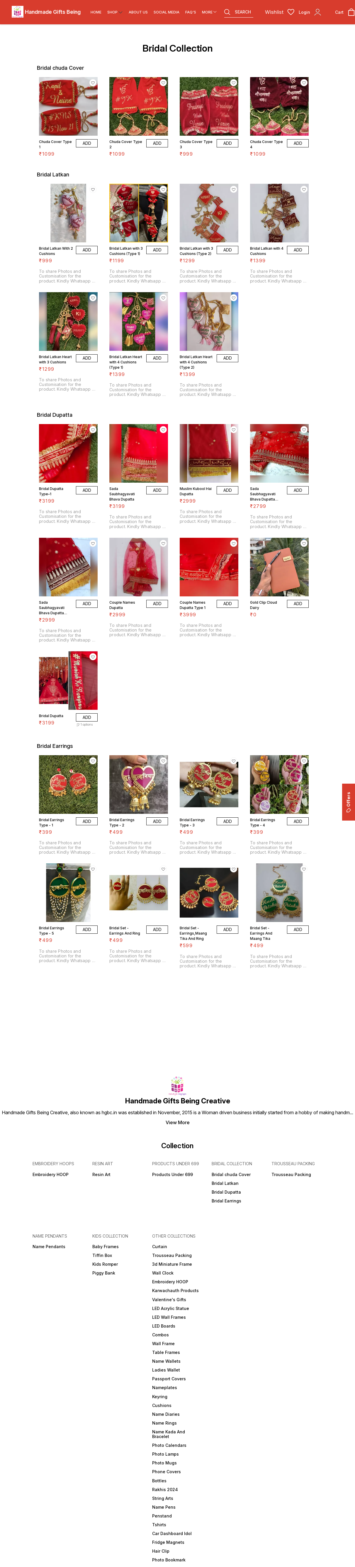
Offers (348, 802)
